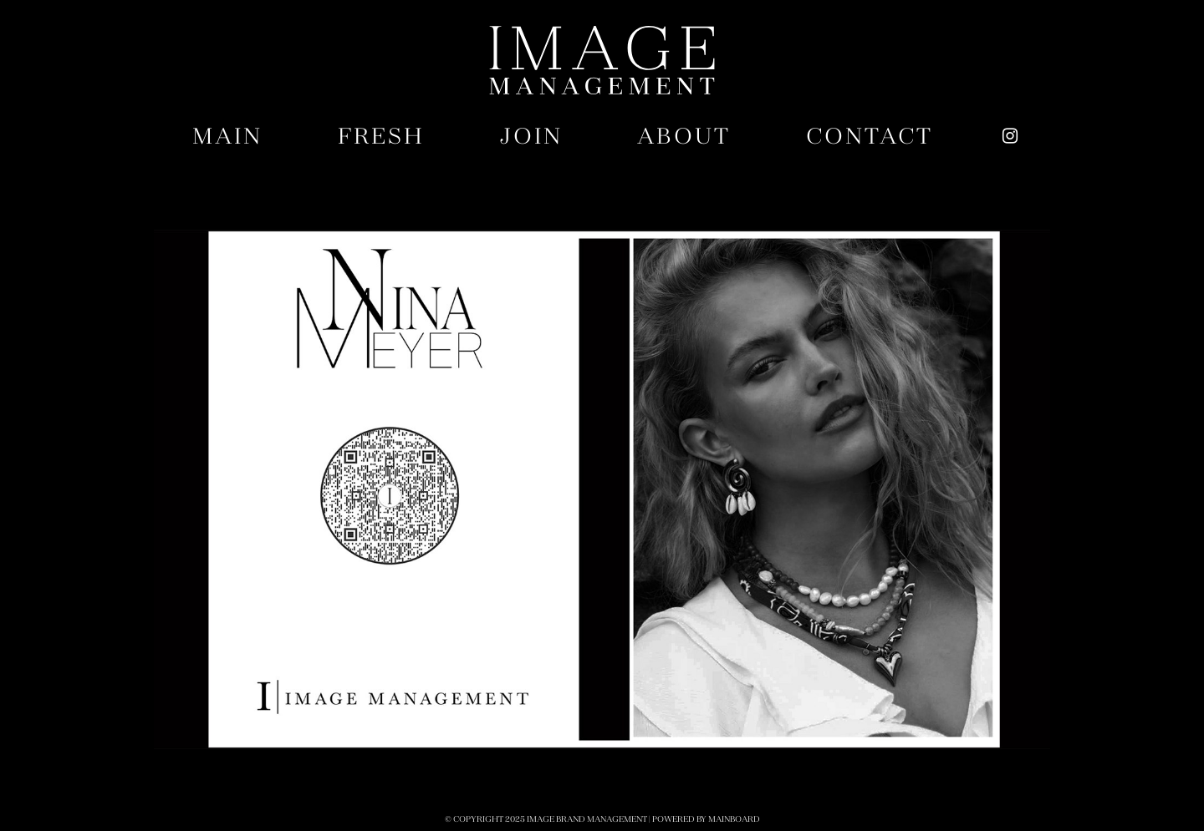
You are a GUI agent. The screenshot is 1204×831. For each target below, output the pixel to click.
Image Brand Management (602, 60)
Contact (869, 136)
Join (531, 136)
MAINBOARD (734, 818)
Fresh (381, 136)
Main (227, 136)
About (684, 136)
